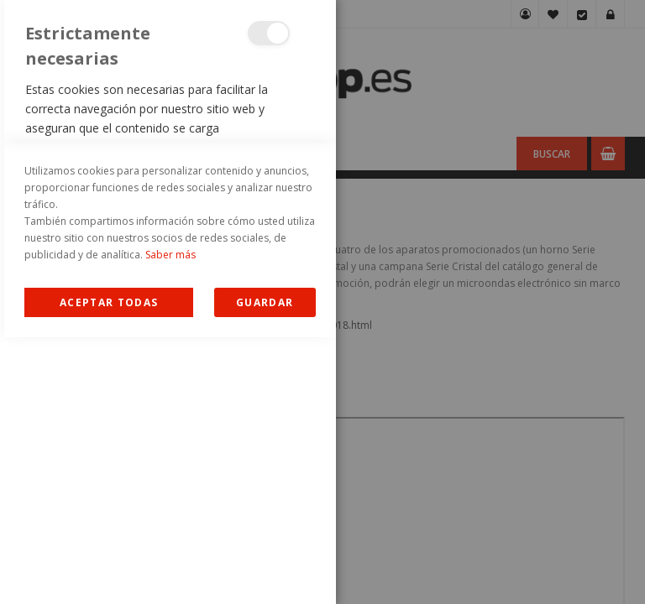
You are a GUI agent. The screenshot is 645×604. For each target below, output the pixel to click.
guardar (264, 569)
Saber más (170, 521)
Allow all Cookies (108, 569)
